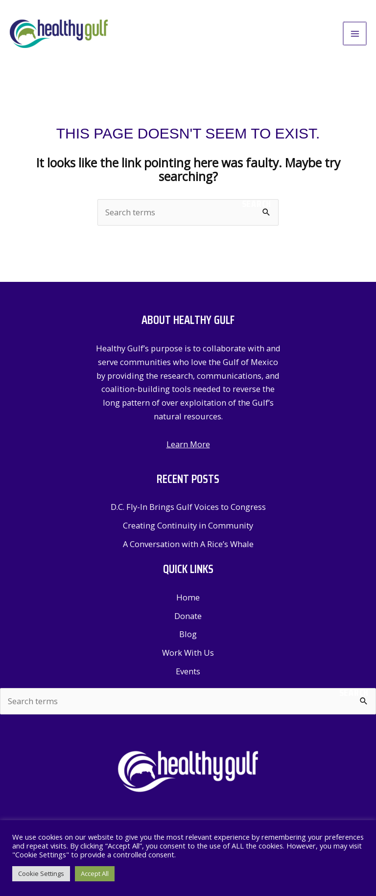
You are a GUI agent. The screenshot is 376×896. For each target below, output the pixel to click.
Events (188, 672)
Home (188, 598)
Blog (188, 635)
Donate (188, 616)
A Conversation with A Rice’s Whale (188, 545)
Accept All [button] (95, 873)
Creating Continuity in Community (188, 526)
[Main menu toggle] (355, 34)
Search (256, 205)
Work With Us (188, 654)
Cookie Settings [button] (41, 873)
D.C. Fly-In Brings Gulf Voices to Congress (188, 508)
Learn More (188, 445)
